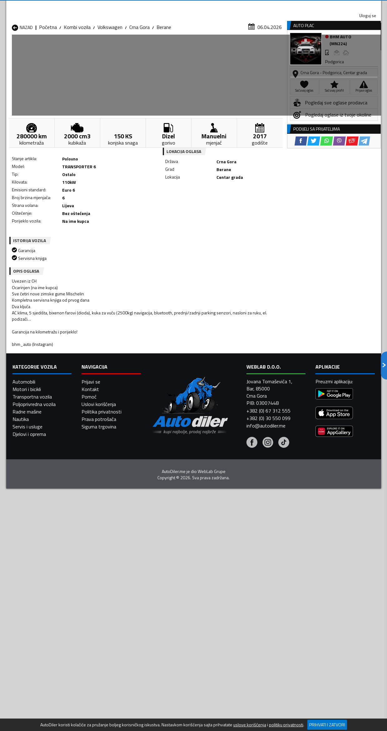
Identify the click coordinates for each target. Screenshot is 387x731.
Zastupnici (168, 48)
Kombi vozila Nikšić (32, 624)
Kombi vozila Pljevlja (235, 624)
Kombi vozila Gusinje (235, 609)
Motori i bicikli (26, 715)
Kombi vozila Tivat (234, 632)
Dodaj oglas (361, 48)
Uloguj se (337, 6)
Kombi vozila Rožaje (168, 632)
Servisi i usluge (256, 48)
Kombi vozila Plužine (33, 632)
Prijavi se (91, 708)
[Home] (11, 48)
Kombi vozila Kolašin (100, 617)
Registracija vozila (310, 48)
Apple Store (194, 6)
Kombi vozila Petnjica (101, 624)
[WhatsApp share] (211, 205)
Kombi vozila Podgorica (104, 632)
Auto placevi (127, 48)
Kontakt (303, 6)
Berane (163, 60)
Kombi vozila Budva (32, 609)
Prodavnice (84, 48)
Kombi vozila (77, 60)
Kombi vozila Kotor (167, 617)
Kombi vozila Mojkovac (238, 617)
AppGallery (233, 6)
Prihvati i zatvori (327, 724)
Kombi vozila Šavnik (100, 639)
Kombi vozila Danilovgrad (173, 609)
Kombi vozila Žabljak (168, 639)
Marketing (270, 6)
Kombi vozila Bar (97, 602)
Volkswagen (109, 60)
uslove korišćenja (249, 725)
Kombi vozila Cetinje (100, 609)
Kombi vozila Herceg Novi (39, 617)
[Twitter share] (198, 205)
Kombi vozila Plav (165, 624)
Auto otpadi (210, 48)
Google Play (152, 6)
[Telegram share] (248, 205)
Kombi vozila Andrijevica (37, 602)
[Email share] (236, 205)
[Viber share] (224, 205)
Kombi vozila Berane (168, 602)
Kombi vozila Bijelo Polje (239, 602)
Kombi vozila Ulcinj (31, 639)
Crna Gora (139, 60)
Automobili (23, 708)
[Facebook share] (185, 205)
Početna (48, 60)
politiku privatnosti (286, 725)
